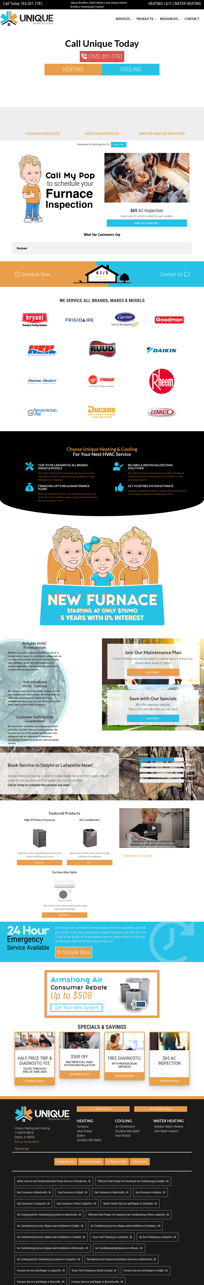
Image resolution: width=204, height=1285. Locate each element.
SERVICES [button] (124, 19)
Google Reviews (66, 1136)
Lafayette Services (103, 1084)
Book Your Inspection (147, 223)
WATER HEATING (187, 3)
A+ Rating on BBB (116, 1136)
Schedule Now (73, 927)
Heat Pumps (84, 1106)
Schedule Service (34, 1055)
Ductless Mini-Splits (89, 1115)
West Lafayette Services (160, 1084)
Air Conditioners (125, 1101)
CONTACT (192, 19)
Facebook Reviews (91, 1136)
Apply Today (118, 144)
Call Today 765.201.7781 (23, 3)
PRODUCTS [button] (146, 19)
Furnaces (39, 837)
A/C (169, 3)
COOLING (130, 69)
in (54, 1156)
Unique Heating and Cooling (137, 830)
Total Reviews (102, 254)
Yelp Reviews (139, 1136)
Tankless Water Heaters (168, 1101)
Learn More (153, 647)
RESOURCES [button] (170, 19)
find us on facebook (27, 1116)
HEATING (155, 3)
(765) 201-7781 (102, 56)
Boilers (81, 1110)
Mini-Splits (65, 890)
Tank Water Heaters (165, 1106)
